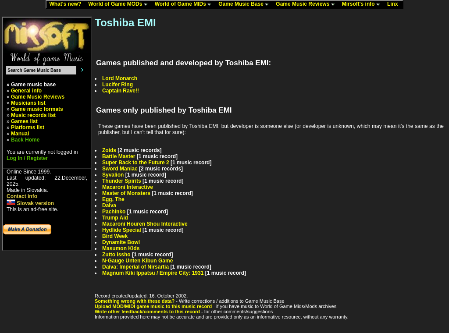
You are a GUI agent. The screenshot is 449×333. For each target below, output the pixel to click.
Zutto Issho (116, 255)
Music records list (33, 115)
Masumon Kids (120, 248)
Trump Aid (115, 218)
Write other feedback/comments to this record (147, 311)
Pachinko (113, 212)
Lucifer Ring (117, 84)
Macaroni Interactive (127, 187)
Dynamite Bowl (121, 242)
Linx (395, 4)
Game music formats (37, 109)
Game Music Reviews (307, 4)
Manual (20, 134)
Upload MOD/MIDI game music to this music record (153, 306)
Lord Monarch (119, 78)
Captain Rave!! (120, 91)
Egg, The (113, 199)
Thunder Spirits (121, 181)
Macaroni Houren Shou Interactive (145, 224)
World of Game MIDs (185, 4)
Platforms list (27, 127)
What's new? (67, 4)
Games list (24, 121)
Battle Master (118, 156)
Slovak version (30, 203)
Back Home (25, 140)
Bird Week (115, 236)
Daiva (109, 205)
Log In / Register (27, 158)
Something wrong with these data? (135, 301)
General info (26, 91)
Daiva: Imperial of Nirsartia (135, 267)
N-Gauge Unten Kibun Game (137, 261)
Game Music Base (245, 4)
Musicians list (28, 103)
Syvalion (113, 175)
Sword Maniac (120, 169)
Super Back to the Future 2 (135, 162)
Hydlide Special (121, 230)
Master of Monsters (126, 193)
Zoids (109, 150)
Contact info (22, 196)
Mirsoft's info (363, 4)
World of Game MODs (120, 4)
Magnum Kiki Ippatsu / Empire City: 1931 (152, 273)
